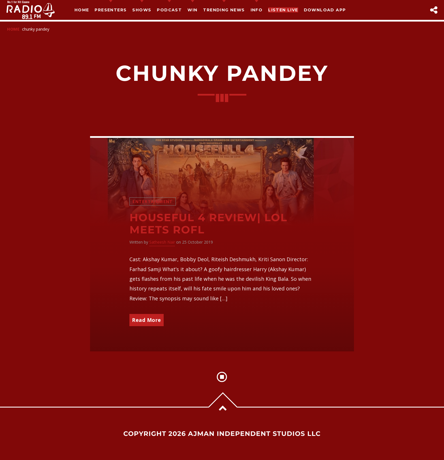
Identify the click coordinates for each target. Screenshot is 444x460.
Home (81, 9)
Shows (141, 9)
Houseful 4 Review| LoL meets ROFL (208, 223)
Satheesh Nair (162, 242)
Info (257, 9)
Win (192, 9)
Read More (146, 319)
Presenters (111, 9)
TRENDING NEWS (224, 9)
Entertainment (152, 201)
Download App (325, 9)
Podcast (169, 9)
